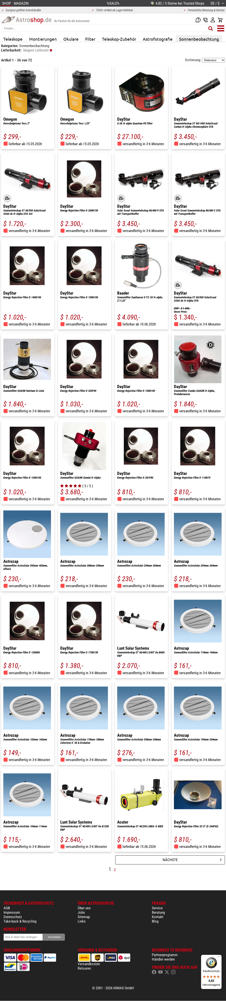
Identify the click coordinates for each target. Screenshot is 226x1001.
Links (82, 921)
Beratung (158, 912)
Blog (155, 921)
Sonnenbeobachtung (199, 39)
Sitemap (84, 917)
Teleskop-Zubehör (119, 39)
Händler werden (163, 959)
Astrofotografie (158, 39)
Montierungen (43, 39)
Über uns (84, 908)
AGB (7, 908)
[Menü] (219, 957)
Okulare (71, 39)
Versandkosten (89, 964)
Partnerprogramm (165, 955)
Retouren (84, 968)
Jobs (81, 912)
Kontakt (157, 917)
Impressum (12, 912)
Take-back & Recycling (20, 921)
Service (157, 908)
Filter (90, 39)
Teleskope (13, 39)
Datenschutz (13, 917)
